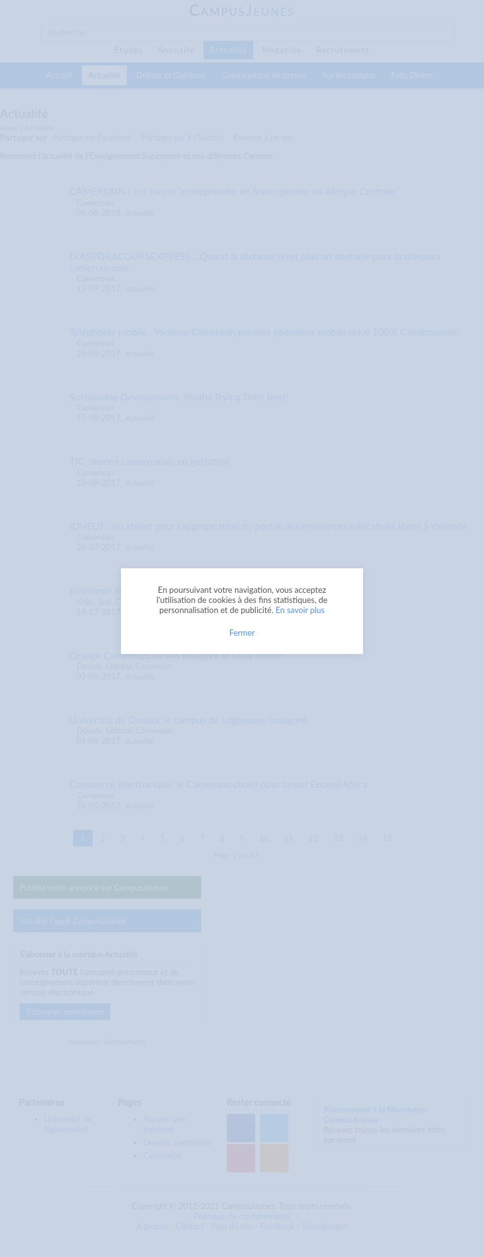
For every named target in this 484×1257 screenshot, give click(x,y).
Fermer (242, 633)
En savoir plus (300, 610)
